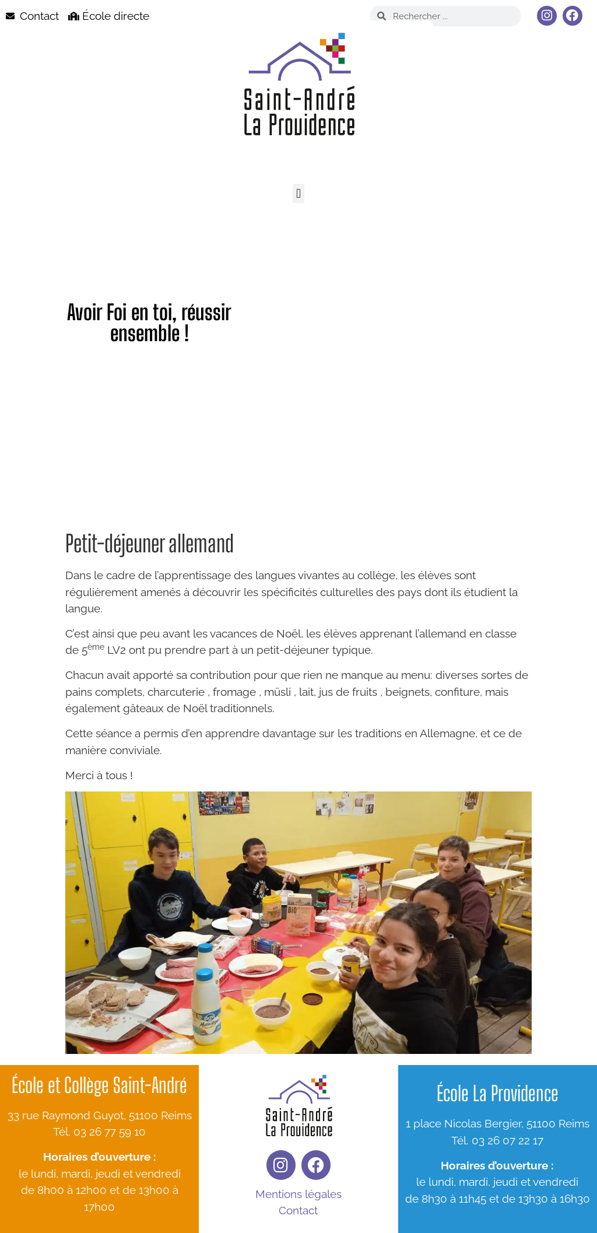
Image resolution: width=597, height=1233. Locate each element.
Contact (298, 1210)
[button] (298, 193)
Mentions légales (298, 1194)
